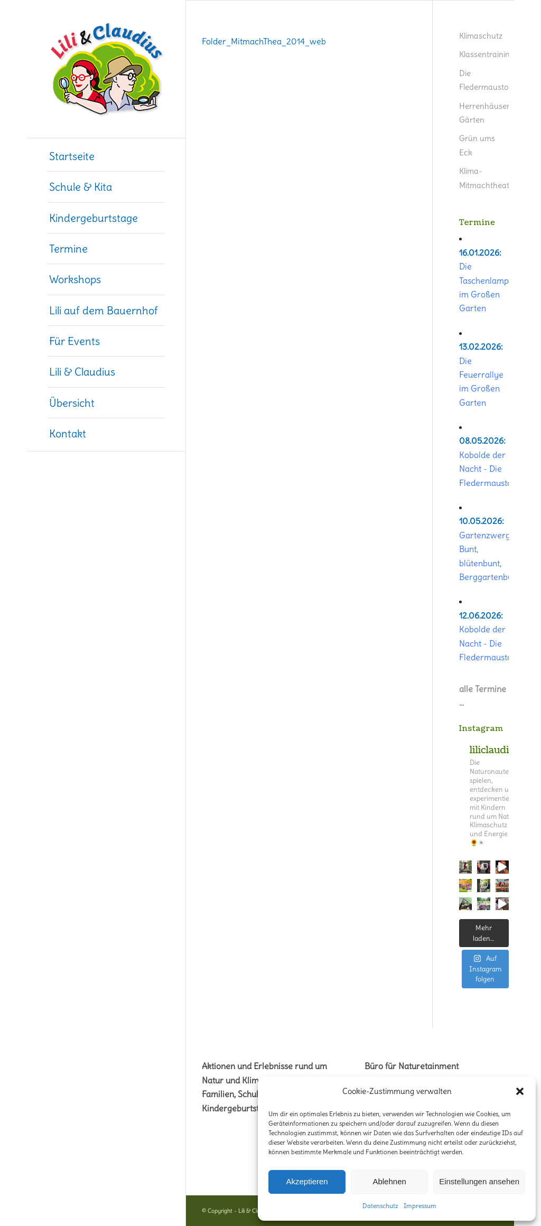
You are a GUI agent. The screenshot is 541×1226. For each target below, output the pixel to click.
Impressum (420, 1206)
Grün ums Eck (477, 145)
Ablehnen (389, 1181)
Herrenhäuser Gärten (484, 113)
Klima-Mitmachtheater (484, 178)
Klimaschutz (480, 36)
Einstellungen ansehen (479, 1181)
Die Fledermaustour (484, 80)
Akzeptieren (307, 1181)
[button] (520, 1091)
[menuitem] (106, 156)
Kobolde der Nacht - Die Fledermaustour (489, 469)
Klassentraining (484, 54)
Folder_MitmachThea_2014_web (264, 41)
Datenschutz (380, 1206)
